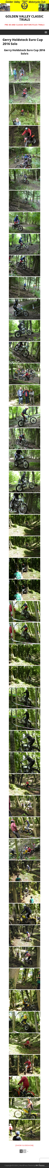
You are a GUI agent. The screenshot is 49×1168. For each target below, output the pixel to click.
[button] (45, 32)
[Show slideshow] (24, 1145)
